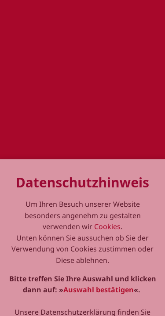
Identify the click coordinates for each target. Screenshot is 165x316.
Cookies (107, 249)
